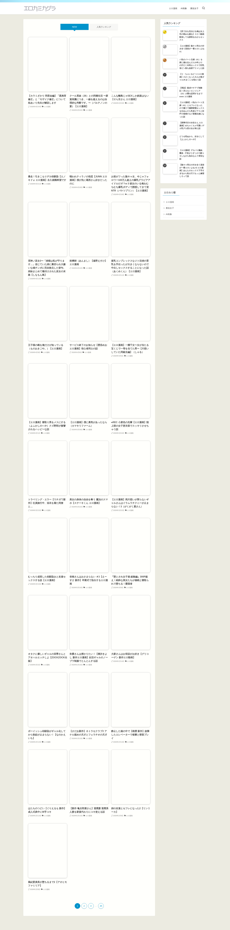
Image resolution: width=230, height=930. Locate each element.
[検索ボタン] (203, 8)
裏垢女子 (170, 208)
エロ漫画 (170, 202)
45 (101, 906)
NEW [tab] (74, 27)
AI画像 (169, 214)
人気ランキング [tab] (104, 27)
